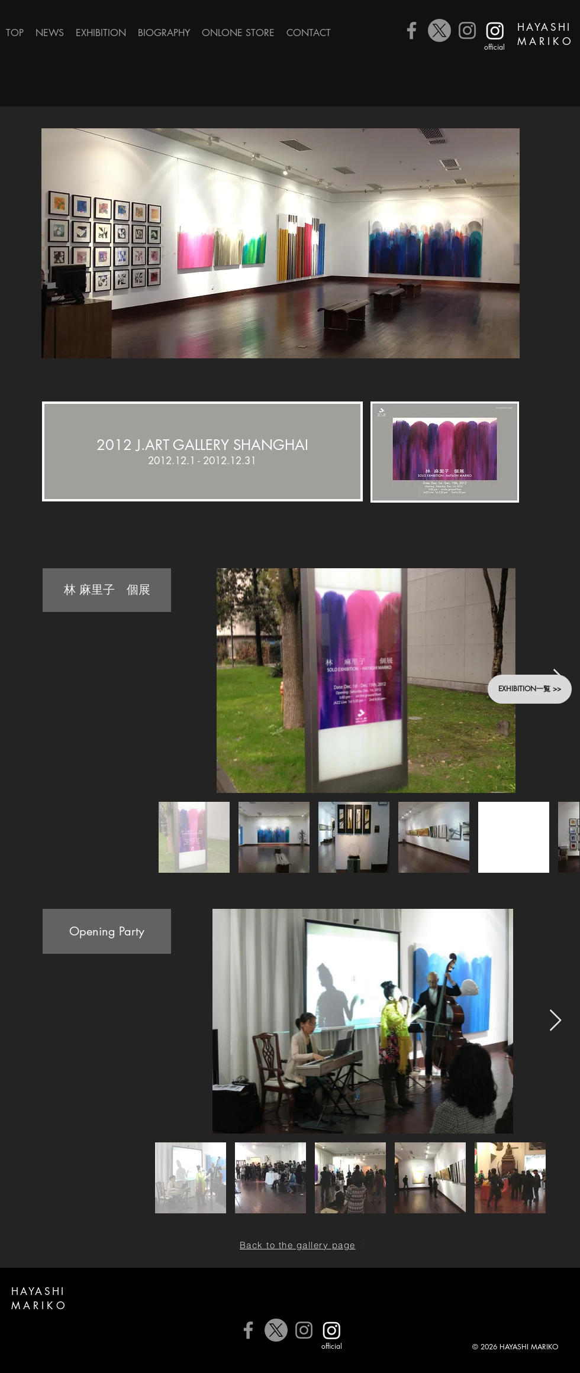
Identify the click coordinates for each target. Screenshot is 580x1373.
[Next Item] (555, 1020)
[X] (439, 30)
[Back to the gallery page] (303, 1245)
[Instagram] (467, 30)
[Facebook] (411, 30)
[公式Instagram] (495, 30)
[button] (101, 33)
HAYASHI (544, 27)
